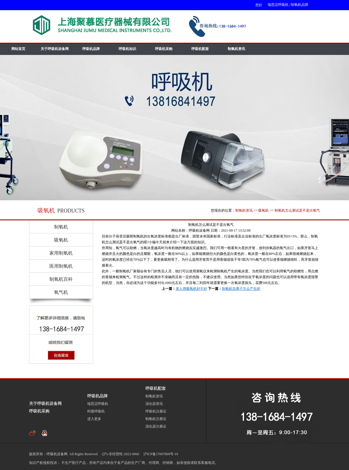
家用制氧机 (61, 253)
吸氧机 (263, 210)
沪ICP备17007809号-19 (160, 454)
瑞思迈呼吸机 (278, 5)
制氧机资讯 (236, 49)
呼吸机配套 (200, 49)
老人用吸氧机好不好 (191, 289)
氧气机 (61, 292)
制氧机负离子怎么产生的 (241, 289)
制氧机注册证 (155, 419)
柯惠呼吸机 (96, 411)
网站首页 (18, 49)
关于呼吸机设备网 (55, 49)
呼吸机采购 (163, 49)
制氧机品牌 (299, 5)
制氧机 (61, 226)
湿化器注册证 (155, 426)
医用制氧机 (61, 266)
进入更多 (94, 419)
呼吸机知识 (127, 49)
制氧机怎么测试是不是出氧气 (297, 210)
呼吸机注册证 (155, 411)
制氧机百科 (61, 279)
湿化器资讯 (154, 404)
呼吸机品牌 (91, 49)
